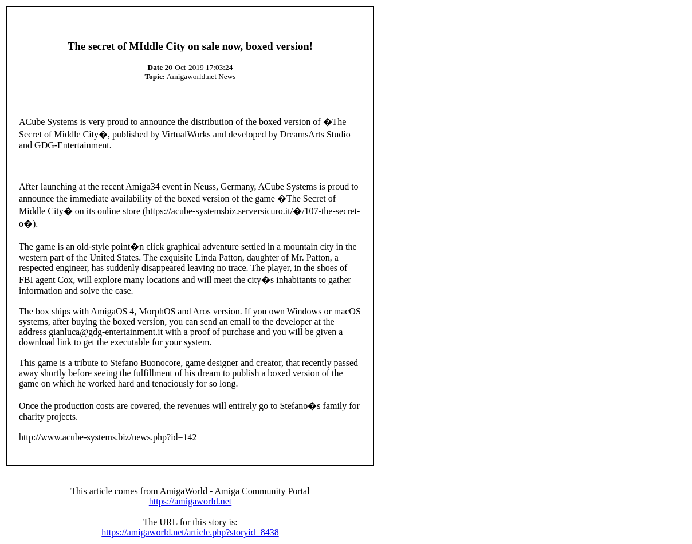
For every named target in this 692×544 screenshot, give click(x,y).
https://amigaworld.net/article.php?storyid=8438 (189, 532)
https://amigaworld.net (190, 501)
